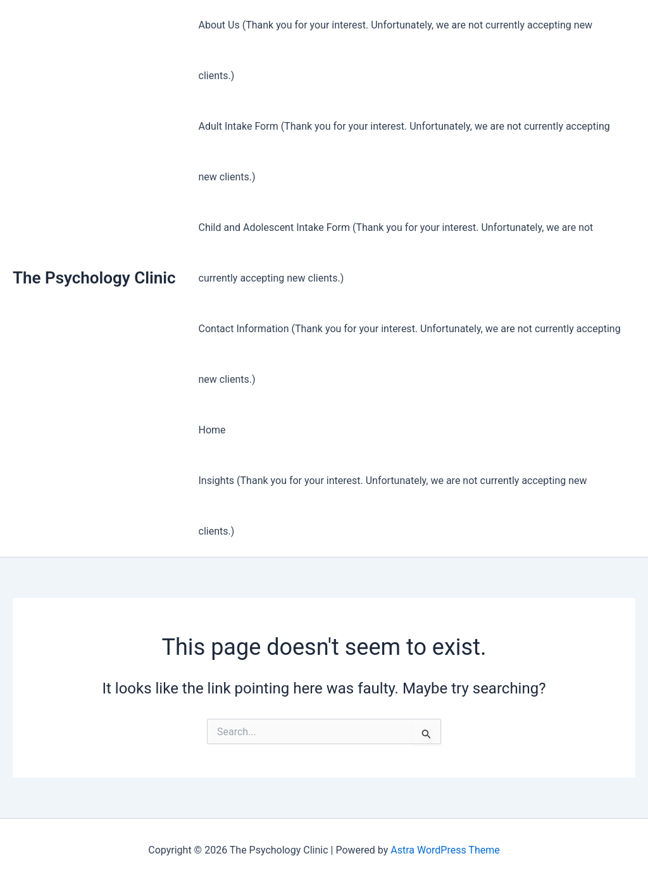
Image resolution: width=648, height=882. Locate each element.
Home (212, 430)
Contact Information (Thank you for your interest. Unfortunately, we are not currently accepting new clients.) (410, 354)
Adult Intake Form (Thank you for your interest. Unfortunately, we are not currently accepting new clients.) (404, 151)
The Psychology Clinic (94, 277)
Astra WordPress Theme (444, 850)
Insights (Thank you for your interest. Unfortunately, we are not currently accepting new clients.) (393, 506)
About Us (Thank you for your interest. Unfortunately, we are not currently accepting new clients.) (396, 50)
